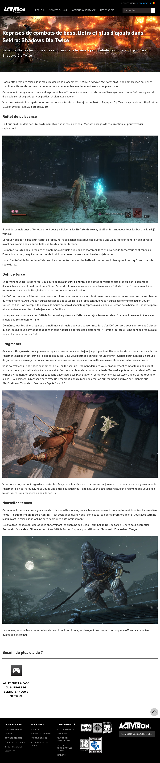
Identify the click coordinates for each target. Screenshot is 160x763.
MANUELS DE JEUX (39, 738)
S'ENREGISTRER (128, 3)
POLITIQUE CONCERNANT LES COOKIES (64, 748)
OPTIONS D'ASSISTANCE (83, 10)
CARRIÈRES (10, 734)
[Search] (153, 10)
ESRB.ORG (61, 755)
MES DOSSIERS (107, 10)
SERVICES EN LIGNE (58, 10)
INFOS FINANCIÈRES (13, 747)
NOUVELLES (10, 751)
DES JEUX (39, 10)
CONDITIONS (62, 734)
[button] (153, 3)
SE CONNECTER (144, 3)
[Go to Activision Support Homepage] (16, 11)
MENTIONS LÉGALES (65, 730)
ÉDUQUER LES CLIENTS (15, 742)
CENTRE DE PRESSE (13, 738)
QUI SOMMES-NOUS (13, 730)
